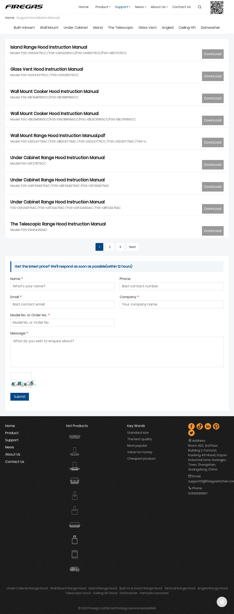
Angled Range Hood (213, 588)
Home (9, 18)
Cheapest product (141, 458)
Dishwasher (129, 593)
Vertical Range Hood (179, 588)
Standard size (138, 432)
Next (132, 247)
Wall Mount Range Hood (68, 588)
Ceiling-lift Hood (105, 593)
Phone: (125, 279)
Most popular (137, 445)
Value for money (139, 452)
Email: (15, 297)
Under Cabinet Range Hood (27, 588)
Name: (16, 279)
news (9, 447)
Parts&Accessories (154, 593)
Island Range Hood (103, 588)
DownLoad (212, 53)
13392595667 (198, 493)
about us (12, 454)
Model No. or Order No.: (29, 315)
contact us (14, 461)
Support (12, 440)
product (12, 432)
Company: (129, 297)
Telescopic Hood (78, 593)
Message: (19, 334)
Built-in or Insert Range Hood (140, 588)
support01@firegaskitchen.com (208, 481)
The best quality (139, 439)
